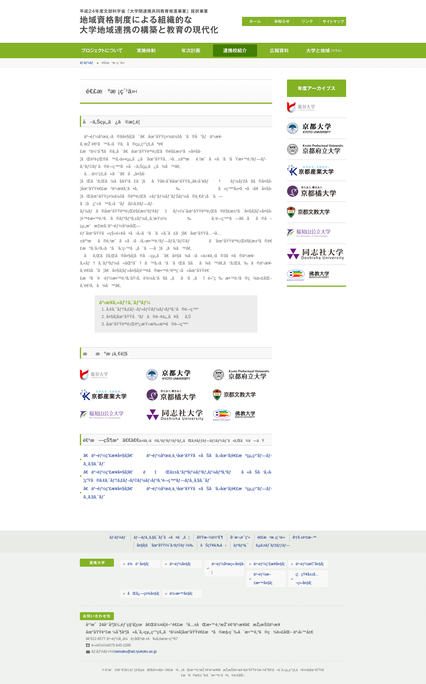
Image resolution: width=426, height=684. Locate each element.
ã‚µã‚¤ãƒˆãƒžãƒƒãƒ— (273, 545)
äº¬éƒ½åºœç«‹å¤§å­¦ (228, 568)
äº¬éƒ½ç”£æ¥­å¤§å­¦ (269, 564)
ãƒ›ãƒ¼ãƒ (87, 62)
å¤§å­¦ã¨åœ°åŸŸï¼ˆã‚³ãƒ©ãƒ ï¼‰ (165, 545)
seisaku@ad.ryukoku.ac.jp (135, 651)
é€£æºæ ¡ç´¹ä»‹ (271, 537)
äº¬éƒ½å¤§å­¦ (180, 564)
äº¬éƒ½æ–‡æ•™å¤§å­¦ (263, 578)
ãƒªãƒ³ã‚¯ (240, 545)
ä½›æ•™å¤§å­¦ (181, 593)
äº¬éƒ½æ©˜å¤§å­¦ (310, 564)
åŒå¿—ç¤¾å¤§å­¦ (143, 593)
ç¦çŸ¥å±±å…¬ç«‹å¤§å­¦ (307, 578)
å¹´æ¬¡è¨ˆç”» (240, 537)
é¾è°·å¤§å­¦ (138, 564)
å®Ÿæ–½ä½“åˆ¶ (210, 537)
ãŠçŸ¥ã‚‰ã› (213, 545)
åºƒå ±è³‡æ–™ (305, 537)
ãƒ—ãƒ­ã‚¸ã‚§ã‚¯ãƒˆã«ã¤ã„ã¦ (162, 537)
